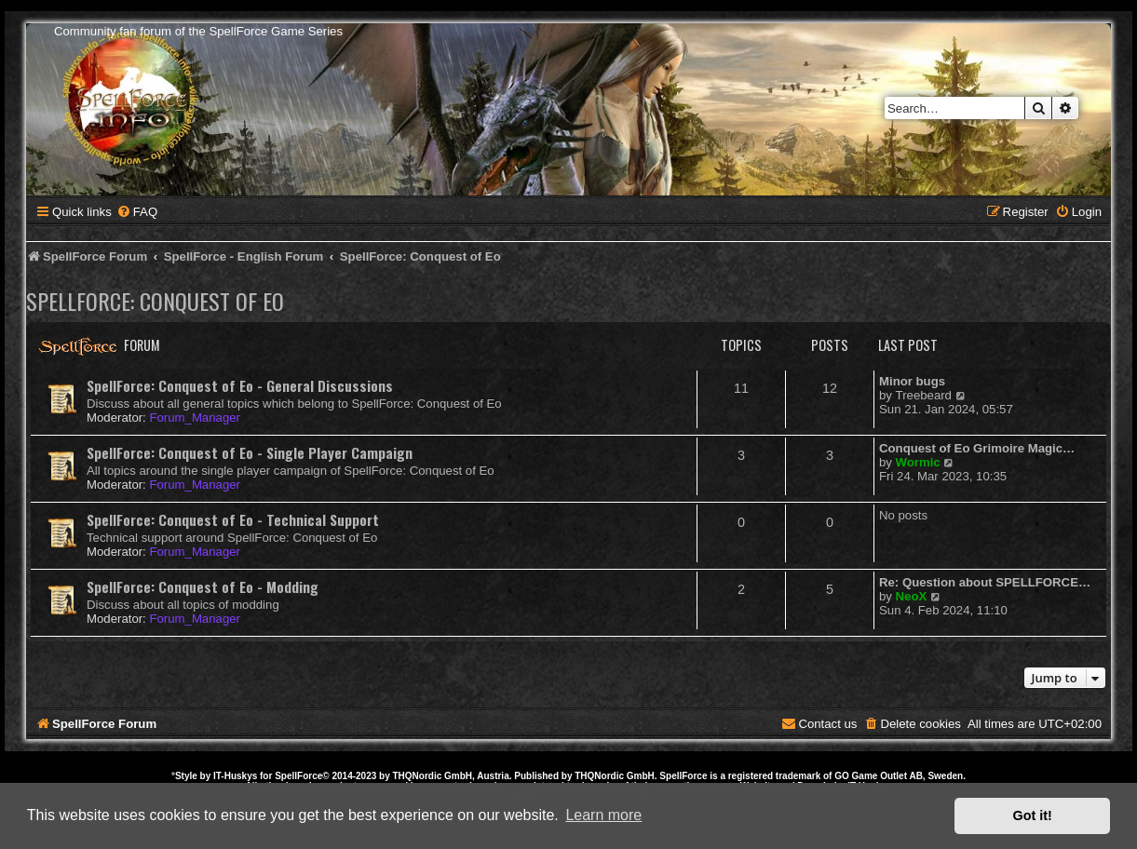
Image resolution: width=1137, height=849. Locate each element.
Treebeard (924, 395)
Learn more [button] (603, 815)
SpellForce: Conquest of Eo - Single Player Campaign (250, 452)
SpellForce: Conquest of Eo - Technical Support (233, 519)
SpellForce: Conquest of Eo (155, 300)
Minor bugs (912, 381)
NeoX (911, 596)
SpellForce (298, 776)
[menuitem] (136, 211)
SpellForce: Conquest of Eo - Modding (202, 586)
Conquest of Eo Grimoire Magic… (977, 448)
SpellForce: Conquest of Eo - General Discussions (240, 385)
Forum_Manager (194, 417)
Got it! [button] (1032, 815)
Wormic (918, 462)
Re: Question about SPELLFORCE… (984, 582)
